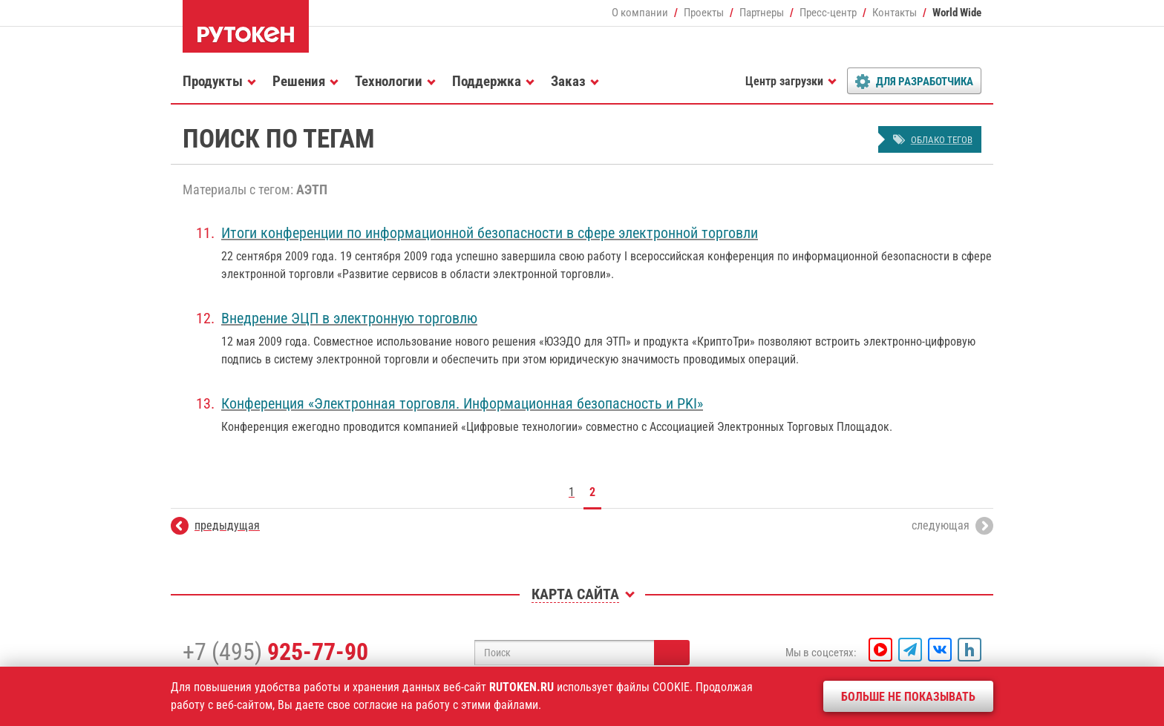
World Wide (956, 12)
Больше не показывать (908, 697)
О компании (640, 12)
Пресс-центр (828, 12)
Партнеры (761, 12)
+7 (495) (275, 652)
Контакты (894, 12)
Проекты (704, 12)
